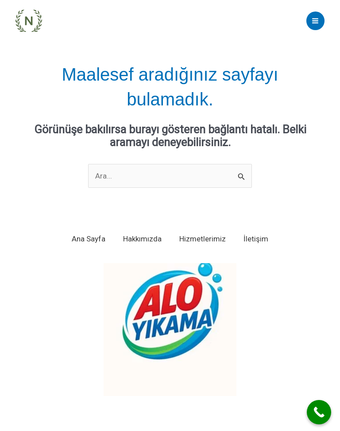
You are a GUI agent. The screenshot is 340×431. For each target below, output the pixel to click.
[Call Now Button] (319, 412)
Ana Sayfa (88, 238)
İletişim (255, 238)
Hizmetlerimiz (202, 238)
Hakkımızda (142, 238)
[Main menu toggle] (315, 21)
